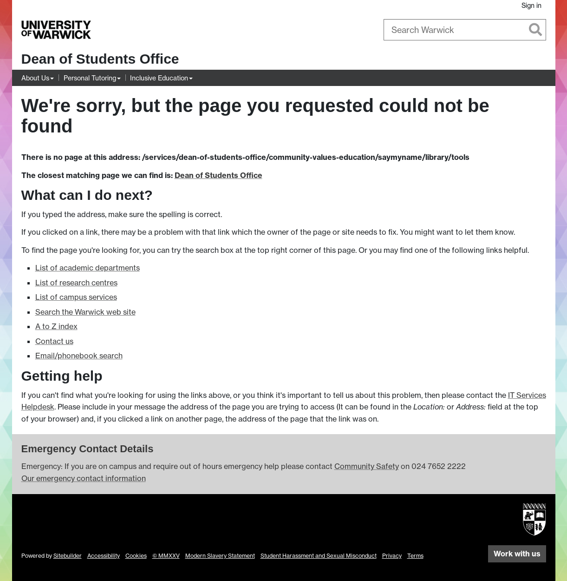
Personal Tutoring (90, 78)
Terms (415, 555)
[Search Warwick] (465, 29)
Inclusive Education (159, 78)
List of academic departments (87, 267)
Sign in (531, 5)
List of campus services (76, 297)
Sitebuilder (67, 555)
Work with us (517, 553)
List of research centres (76, 282)
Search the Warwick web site (85, 312)
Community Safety (366, 466)
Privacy (392, 555)
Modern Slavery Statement (220, 555)
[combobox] (465, 29)
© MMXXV (166, 555)
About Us (35, 78)
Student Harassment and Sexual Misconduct (319, 555)
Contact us (54, 341)
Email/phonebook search (79, 355)
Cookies (136, 555)
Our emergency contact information (83, 478)
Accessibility (103, 555)
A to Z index (56, 326)
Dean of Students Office (100, 58)
